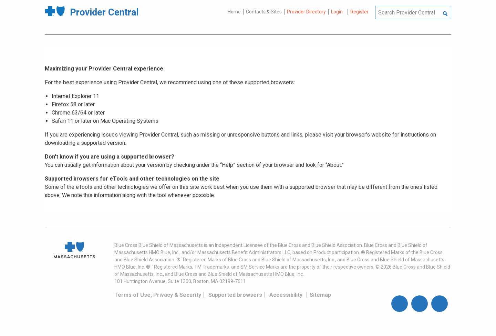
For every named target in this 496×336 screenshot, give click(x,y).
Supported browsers (235, 295)
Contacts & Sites (264, 11)
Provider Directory (306, 11)
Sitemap (320, 295)
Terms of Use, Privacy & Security (157, 295)
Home (234, 11)
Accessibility (285, 295)
